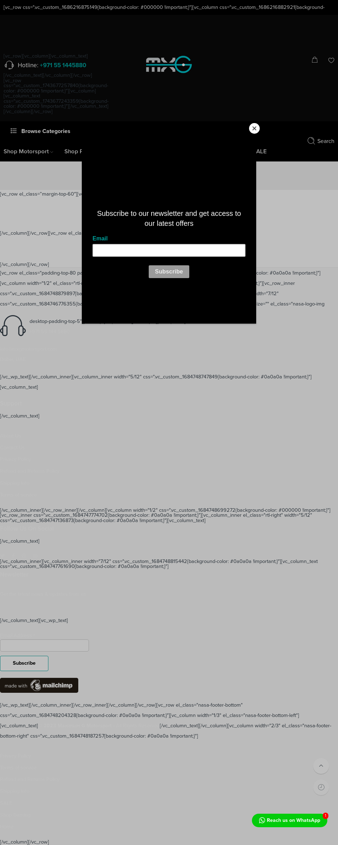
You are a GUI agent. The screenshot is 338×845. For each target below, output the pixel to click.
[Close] (254, 128)
